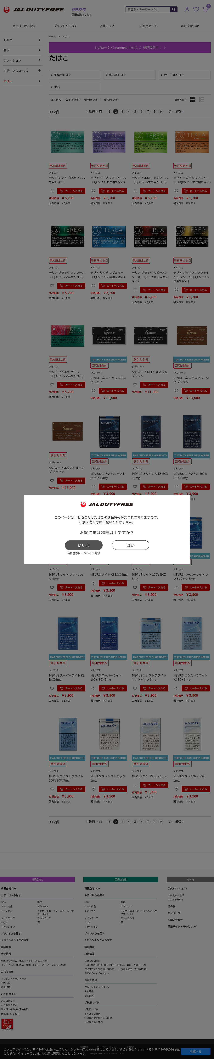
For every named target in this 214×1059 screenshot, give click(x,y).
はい (130, 545)
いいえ (84, 545)
